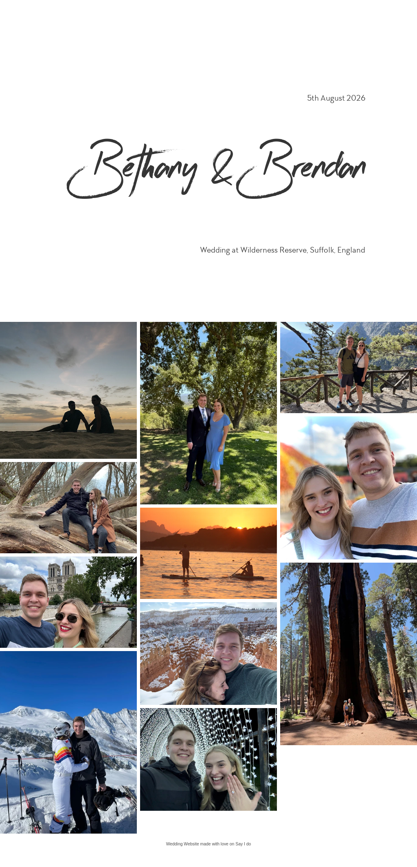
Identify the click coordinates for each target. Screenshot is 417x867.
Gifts (346, 15)
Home (125, 15)
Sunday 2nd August (310, 15)
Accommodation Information (203, 15)
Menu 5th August (262, 15)
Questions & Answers (384, 15)
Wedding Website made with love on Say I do (208, 844)
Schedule (152, 15)
